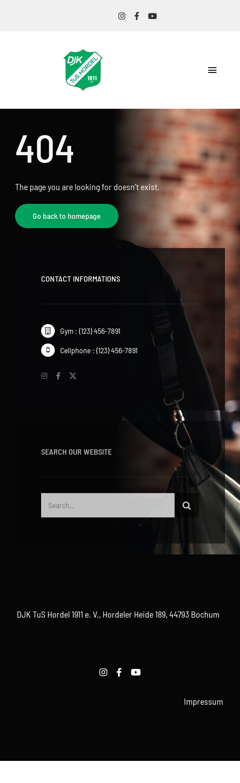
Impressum (203, 701)
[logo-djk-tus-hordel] (83, 53)
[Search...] (108, 508)
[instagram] (122, 16)
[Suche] (187, 508)
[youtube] (152, 16)
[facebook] (136, 16)
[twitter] (72, 375)
